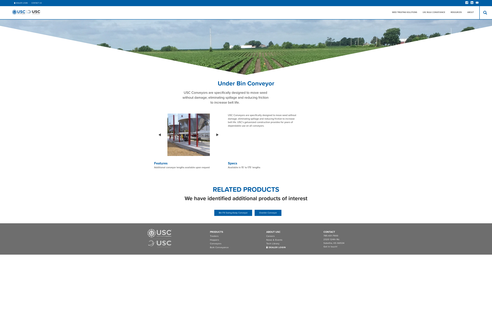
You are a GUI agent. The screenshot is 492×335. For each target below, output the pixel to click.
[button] (159, 135)
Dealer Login (276, 247)
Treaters (214, 236)
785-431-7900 (330, 236)
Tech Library (272, 243)
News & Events (274, 240)
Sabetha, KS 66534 (333, 243)
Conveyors (215, 243)
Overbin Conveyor (268, 212)
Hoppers (214, 240)
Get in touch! (330, 247)
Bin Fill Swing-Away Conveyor (233, 212)
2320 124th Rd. (331, 239)
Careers (270, 236)
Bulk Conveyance (219, 247)
